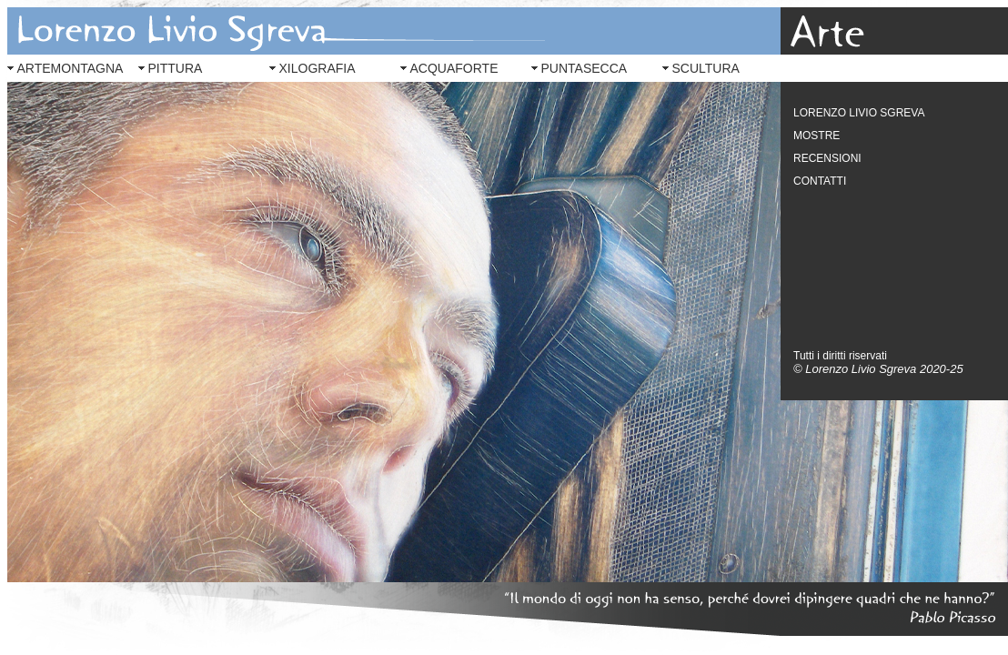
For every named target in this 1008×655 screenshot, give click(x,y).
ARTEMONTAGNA (70, 68)
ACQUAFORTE (454, 68)
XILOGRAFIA (317, 68)
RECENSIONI (827, 158)
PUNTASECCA (584, 68)
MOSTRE (816, 135)
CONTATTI (819, 181)
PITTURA (175, 68)
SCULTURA (706, 68)
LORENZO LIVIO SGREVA (858, 112)
